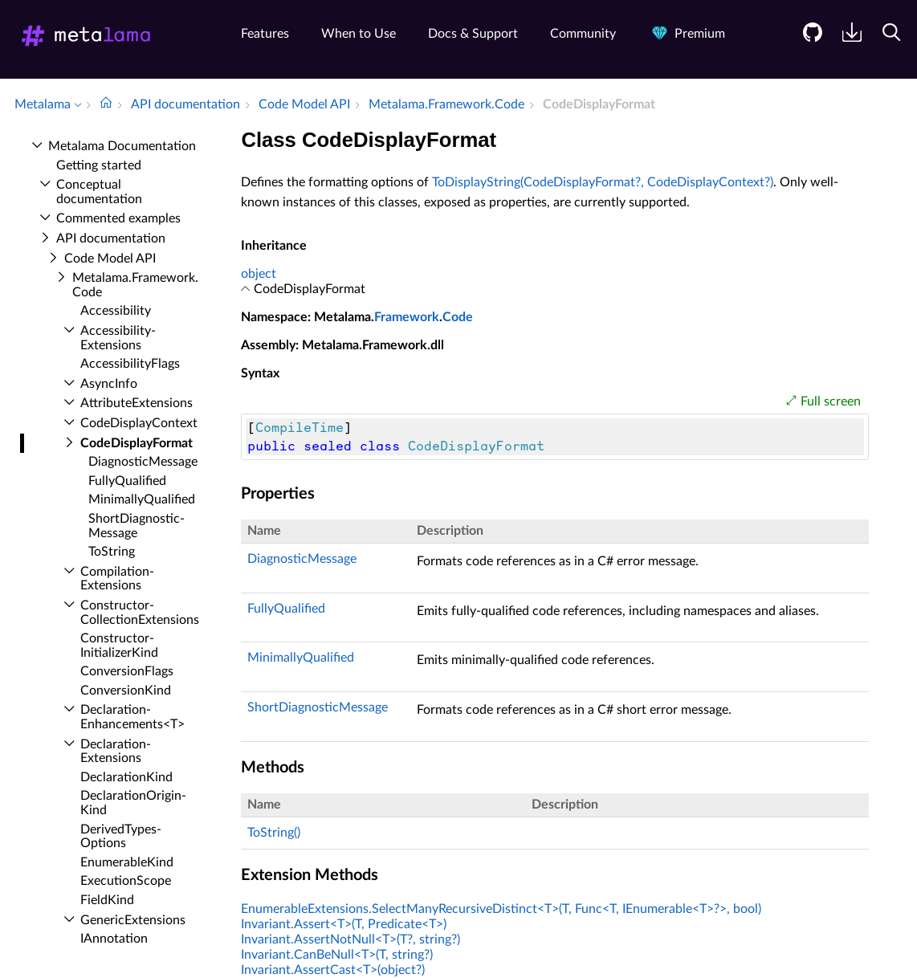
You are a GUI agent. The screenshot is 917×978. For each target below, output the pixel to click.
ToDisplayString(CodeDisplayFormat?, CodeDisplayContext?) (602, 182)
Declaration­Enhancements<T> (132, 717)
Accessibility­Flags (130, 363)
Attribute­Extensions (136, 403)
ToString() (273, 832)
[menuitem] (806, 44)
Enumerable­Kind (126, 862)
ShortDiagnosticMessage (317, 707)
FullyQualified (286, 608)
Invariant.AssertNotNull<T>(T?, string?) (350, 939)
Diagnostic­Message (143, 461)
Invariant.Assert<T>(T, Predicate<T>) (343, 924)
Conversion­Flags (126, 671)
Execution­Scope (125, 880)
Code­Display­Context (139, 423)
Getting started (98, 165)
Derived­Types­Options (120, 836)
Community (583, 33)
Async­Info (108, 383)
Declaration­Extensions (115, 751)
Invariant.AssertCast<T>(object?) (333, 970)
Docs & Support (473, 33)
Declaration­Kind (126, 777)
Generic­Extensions (132, 920)
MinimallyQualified (300, 657)
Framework (406, 317)
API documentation (110, 238)
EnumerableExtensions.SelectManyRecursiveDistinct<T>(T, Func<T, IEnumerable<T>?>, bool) (501, 909)
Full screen (831, 401)
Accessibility (115, 310)
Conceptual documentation (99, 192)
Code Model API (110, 258)
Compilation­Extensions (117, 579)
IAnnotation (114, 938)
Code (457, 317)
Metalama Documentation (122, 146)
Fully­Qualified (127, 481)
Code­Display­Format (136, 443)
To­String (111, 551)
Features (265, 33)
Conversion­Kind (125, 690)
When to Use (358, 33)
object (258, 273)
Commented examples (118, 218)
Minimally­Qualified (141, 499)
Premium (686, 33)
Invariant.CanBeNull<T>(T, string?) (337, 954)
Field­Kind (107, 900)
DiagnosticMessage (302, 558)
